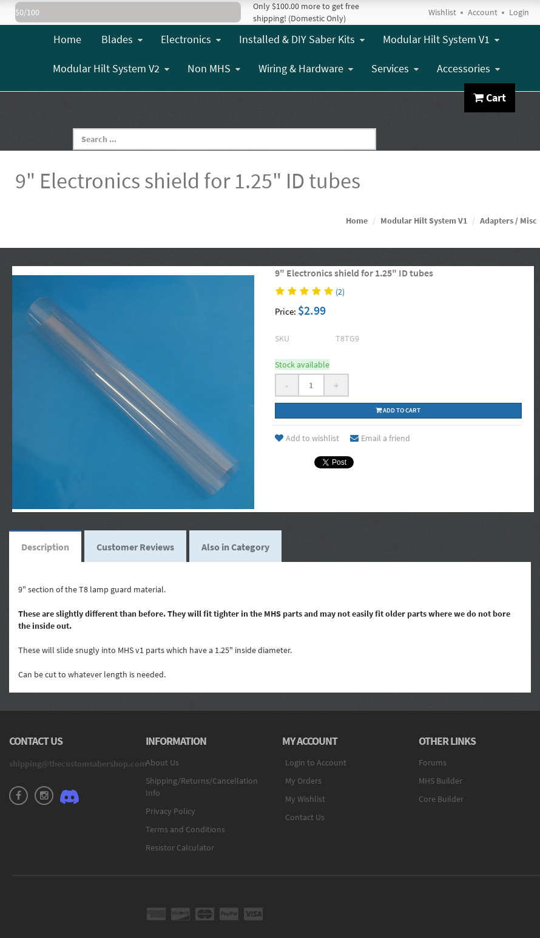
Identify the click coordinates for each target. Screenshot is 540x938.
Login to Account (315, 762)
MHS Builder (440, 780)
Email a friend (380, 438)
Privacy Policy (170, 811)
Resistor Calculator (180, 847)
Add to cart (398, 410)
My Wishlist (305, 798)
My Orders (303, 780)
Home (67, 39)
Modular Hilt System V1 (441, 39)
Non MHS (213, 68)
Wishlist (442, 12)
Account (483, 12)
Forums (433, 762)
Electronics (191, 39)
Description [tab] (45, 547)
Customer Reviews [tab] (135, 547)
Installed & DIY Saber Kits (302, 39)
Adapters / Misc (508, 220)
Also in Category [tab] (235, 547)
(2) (340, 291)
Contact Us (305, 817)
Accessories (468, 68)
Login (519, 12)
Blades (122, 39)
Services (395, 68)
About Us (162, 762)
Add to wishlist (307, 438)
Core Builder (441, 798)
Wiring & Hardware (305, 68)
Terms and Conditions (185, 829)
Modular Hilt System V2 (111, 68)
